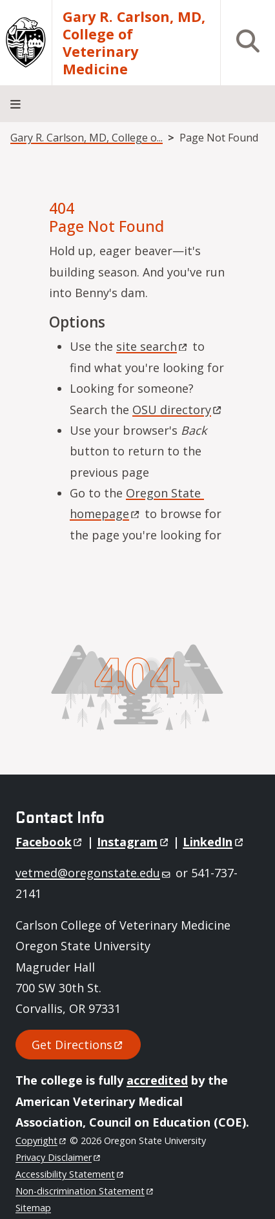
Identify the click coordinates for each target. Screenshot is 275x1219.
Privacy (58, 1157)
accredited (157, 1080)
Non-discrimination (84, 1191)
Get (78, 1044)
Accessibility (70, 1174)
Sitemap (33, 1208)
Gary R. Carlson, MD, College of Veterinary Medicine (134, 43)
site (152, 346)
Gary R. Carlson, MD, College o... (86, 137)
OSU (177, 409)
